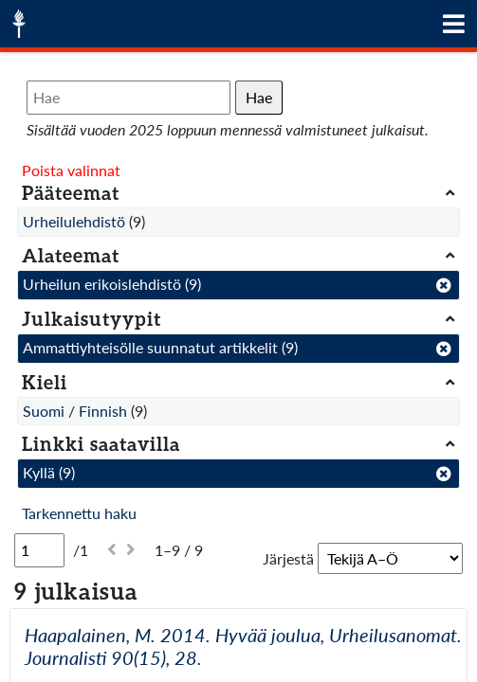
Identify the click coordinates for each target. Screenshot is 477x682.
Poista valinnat (71, 170)
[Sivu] (39, 550)
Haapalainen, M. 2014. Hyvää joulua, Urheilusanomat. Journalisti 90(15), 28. (243, 646)
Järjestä (288, 558)
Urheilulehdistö (74, 221)
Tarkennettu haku (79, 513)
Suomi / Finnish (75, 411)
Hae (259, 97)
